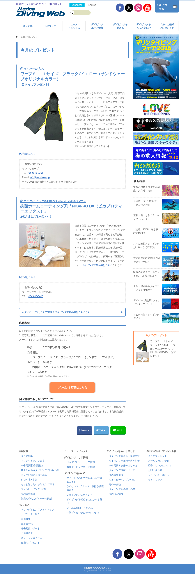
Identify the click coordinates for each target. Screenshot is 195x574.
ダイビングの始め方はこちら (97, 265)
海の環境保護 (28, 493)
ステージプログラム (31, 537)
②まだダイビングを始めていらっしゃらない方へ (53, 201)
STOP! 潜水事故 (29, 479)
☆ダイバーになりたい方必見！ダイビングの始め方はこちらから (56, 312)
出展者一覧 (27, 523)
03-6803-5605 (35, 296)
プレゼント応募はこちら (72, 387)
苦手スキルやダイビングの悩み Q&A (40, 470)
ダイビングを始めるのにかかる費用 (84, 501)
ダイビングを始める (120, 26)
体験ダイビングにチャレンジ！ (83, 512)
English (92, 4)
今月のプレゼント (157, 455)
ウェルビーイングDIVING (34, 489)
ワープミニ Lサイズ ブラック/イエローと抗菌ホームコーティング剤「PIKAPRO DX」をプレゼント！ (162, 348)
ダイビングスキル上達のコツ (124, 455)
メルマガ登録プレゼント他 (167, 26)
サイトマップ (155, 479)
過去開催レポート (30, 528)
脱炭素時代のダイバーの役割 (36, 498)
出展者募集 (27, 533)
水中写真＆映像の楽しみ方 (123, 465)
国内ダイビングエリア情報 (81, 462)
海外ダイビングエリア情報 (81, 466)
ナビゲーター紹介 (30, 514)
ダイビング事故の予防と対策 (124, 460)
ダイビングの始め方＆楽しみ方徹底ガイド (84, 479)
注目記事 (27, 26)
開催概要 (25, 518)
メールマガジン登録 (158, 460)
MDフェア (50, 26)
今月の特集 (27, 455)
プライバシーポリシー (160, 474)
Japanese (77, 4)
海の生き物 (115, 484)
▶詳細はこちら (27, 153)
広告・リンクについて (160, 465)
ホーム (17, 37)
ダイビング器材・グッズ (122, 470)
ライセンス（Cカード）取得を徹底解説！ (85, 488)
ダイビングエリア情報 (97, 26)
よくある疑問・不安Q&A (80, 507)
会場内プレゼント (30, 542)
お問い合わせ (155, 470)
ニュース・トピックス (74, 26)
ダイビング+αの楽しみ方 (122, 489)
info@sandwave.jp (40, 177)
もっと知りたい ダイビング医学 (38, 484)
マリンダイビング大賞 (32, 460)
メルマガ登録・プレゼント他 (161, 451)
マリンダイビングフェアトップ (37, 509)
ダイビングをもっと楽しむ (143, 26)
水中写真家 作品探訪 (32, 465)
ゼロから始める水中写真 (34, 474)
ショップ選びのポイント (80, 494)
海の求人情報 (116, 493)
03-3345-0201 (35, 172)
